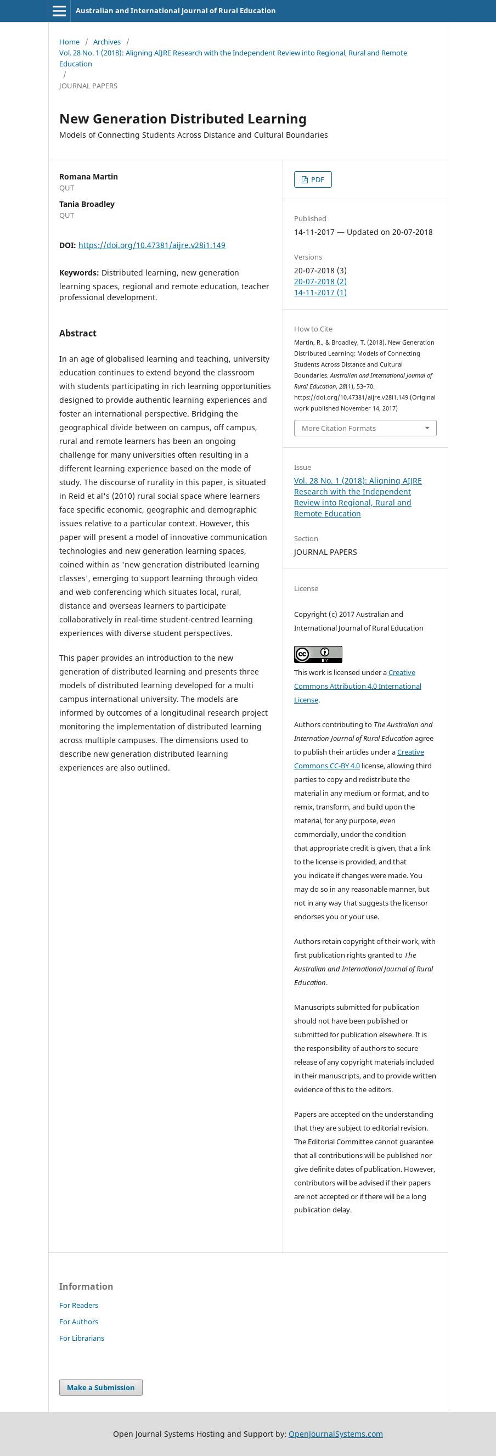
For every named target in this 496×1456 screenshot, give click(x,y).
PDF (316, 179)
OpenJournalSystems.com (336, 1434)
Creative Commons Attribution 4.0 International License (357, 686)
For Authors (78, 1321)
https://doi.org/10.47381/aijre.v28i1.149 (152, 245)
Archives (107, 42)
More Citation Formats (339, 428)
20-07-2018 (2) (320, 281)
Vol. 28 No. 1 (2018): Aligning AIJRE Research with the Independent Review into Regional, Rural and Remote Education (233, 58)
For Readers (78, 1305)
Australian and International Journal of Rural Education (176, 10)
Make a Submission (101, 1387)
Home (69, 42)
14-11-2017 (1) (320, 292)
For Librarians (81, 1338)
